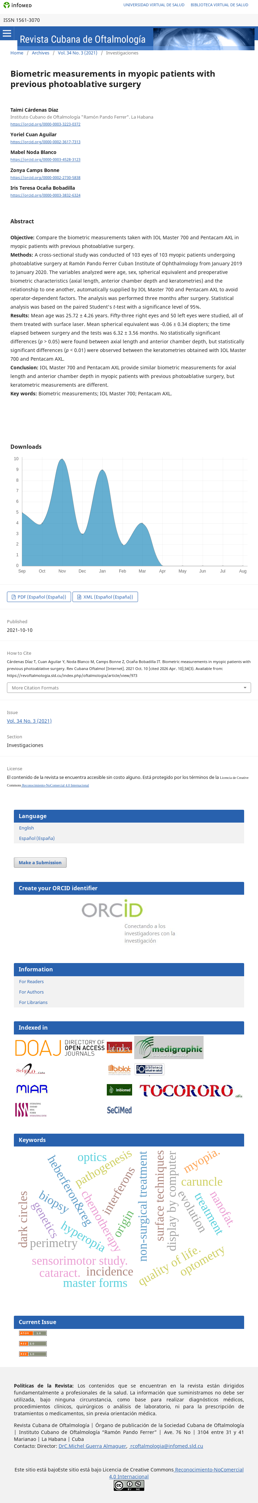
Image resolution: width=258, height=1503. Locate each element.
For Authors (31, 992)
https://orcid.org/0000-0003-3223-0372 (45, 124)
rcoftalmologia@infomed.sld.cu (166, 1446)
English (26, 828)
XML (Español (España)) (108, 597)
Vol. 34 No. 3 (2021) (77, 53)
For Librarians (33, 1002)
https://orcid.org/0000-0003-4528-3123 (45, 159)
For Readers (31, 981)
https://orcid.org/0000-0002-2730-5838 (45, 177)
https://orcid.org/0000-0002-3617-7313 (45, 141)
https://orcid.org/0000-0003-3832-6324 (45, 195)
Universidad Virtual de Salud (153, 4)
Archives (40, 53)
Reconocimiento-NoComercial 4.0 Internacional (55, 785)
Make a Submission (40, 862)
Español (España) (37, 838)
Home (16, 53)
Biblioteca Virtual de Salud (219, 4)
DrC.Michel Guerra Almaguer (92, 1446)
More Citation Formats (35, 688)
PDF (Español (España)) (41, 597)
